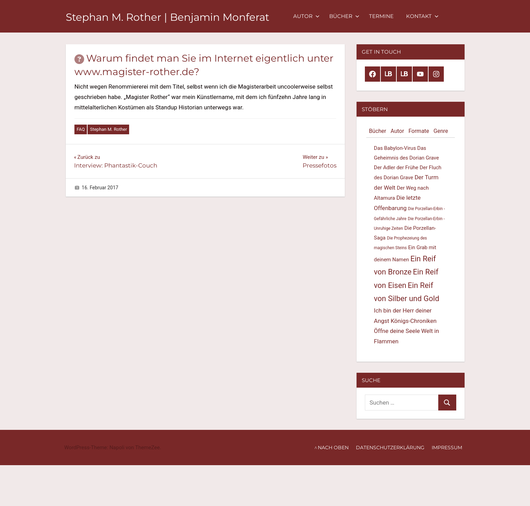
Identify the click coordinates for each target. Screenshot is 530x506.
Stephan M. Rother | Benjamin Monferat (176, 17)
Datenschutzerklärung (390, 447)
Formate (418, 131)
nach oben (333, 447)
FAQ (81, 129)
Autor (323, 16)
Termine (398, 16)
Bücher (361, 16)
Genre (440, 131)
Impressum (447, 447)
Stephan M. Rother (108, 129)
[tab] (377, 131)
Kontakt (439, 16)
